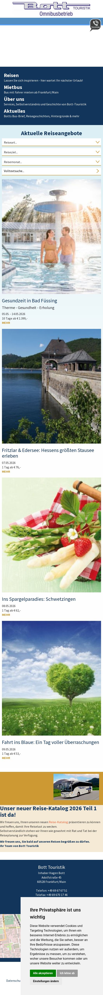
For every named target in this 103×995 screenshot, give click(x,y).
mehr (6, 323)
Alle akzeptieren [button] (43, 973)
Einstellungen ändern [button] (46, 981)
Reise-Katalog (59, 822)
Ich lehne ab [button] (67, 973)
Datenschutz (14, 981)
